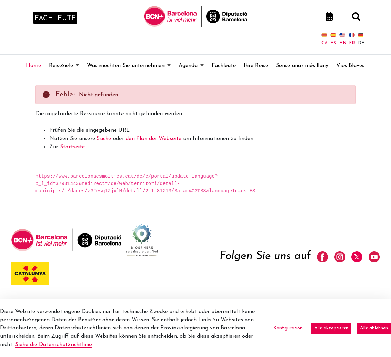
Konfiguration (288, 328)
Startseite (72, 147)
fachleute (55, 18)
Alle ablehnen (374, 328)
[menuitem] (33, 65)
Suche (104, 138)
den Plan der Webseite (153, 138)
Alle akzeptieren (331, 328)
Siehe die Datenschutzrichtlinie (53, 344)
